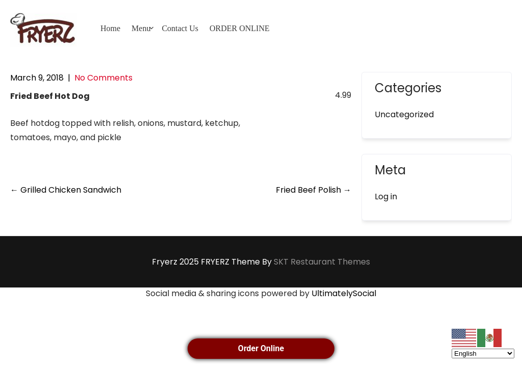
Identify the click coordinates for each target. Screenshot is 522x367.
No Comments (103, 78)
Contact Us (180, 28)
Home (110, 28)
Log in (386, 196)
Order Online (261, 348)
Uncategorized (404, 114)
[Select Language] (483, 353)
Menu (141, 28)
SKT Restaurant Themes (322, 262)
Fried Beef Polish (313, 190)
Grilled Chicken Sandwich (65, 190)
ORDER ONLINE (240, 28)
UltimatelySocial (343, 293)
